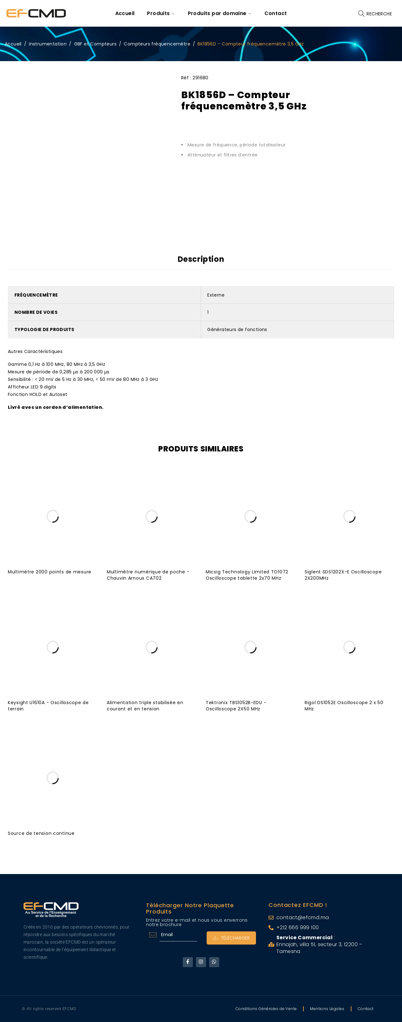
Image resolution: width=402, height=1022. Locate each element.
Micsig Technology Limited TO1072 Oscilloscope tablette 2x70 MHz (247, 574)
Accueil (13, 44)
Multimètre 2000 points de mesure (50, 571)
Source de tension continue (41, 833)
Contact (366, 1008)
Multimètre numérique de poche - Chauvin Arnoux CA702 (148, 574)
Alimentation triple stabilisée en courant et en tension (145, 705)
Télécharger (231, 938)
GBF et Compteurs (95, 44)
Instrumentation (48, 44)
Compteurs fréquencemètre (157, 44)
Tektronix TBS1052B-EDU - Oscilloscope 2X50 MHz (236, 705)
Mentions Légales (327, 1008)
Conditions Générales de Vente (266, 1008)
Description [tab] (201, 259)
